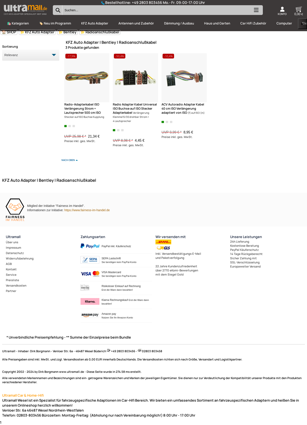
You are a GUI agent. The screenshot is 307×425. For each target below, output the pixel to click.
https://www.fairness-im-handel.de (87, 210)
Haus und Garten (217, 23)
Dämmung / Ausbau (179, 23)
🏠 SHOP (9, 32)
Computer (284, 23)
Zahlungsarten (93, 236)
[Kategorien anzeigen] (256, 12)
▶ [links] (302, 23)
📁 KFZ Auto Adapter (37, 32)
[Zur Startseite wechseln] (25, 16)
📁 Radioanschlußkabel (100, 32)
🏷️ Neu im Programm (55, 23)
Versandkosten (16, 285)
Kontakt (11, 269)
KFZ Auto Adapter (94, 23)
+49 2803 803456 (147, 2)
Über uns (12, 242)
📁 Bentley (67, 32)
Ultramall (13, 236)
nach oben (68, 160)
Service (11, 275)
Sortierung (10, 46)
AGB (9, 264)
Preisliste (12, 280)
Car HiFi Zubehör (253, 23)
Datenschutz (15, 253)
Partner (11, 291)
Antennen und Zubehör (136, 23)
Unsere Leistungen (246, 236)
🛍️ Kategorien (18, 23)
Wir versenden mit (170, 236)
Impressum (13, 248)
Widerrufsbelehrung (20, 258)
